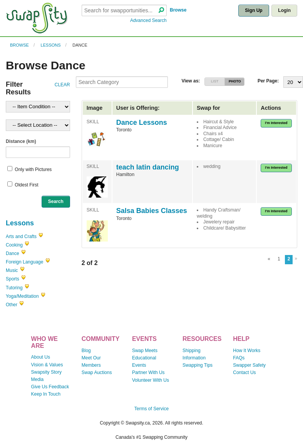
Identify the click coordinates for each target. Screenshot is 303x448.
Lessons (51, 45)
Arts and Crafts (21, 236)
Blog (86, 350)
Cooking (14, 245)
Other (11, 304)
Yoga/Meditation (22, 296)
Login (284, 10)
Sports (12, 279)
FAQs (238, 358)
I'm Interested (276, 123)
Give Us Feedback (50, 386)
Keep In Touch (46, 394)
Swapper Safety (249, 365)
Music (12, 270)
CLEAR (62, 84)
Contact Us (244, 372)
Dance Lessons (141, 122)
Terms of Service (151, 408)
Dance (79, 45)
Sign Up (253, 10)
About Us (40, 357)
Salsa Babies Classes (151, 211)
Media (37, 379)
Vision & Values (47, 364)
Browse (178, 10)
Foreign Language (24, 262)
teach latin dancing (147, 167)
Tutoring (14, 287)
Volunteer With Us (150, 380)
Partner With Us (148, 372)
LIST (215, 81)
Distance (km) (21, 141)
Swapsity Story (46, 372)
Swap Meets (144, 350)
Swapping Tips (197, 365)
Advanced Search (148, 20)
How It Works (246, 350)
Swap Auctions (97, 372)
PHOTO (235, 81)
